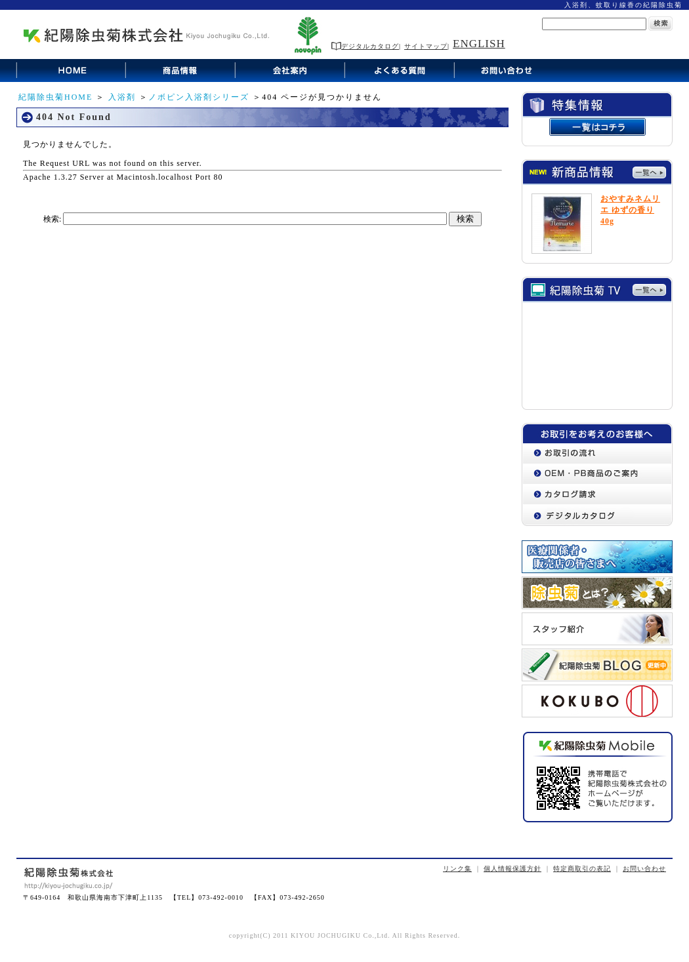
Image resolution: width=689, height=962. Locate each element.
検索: (52, 219)
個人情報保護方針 (512, 868)
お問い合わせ (644, 868)
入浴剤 (122, 97)
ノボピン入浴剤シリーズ (198, 97)
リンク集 (457, 868)
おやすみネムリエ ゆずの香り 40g (630, 210)
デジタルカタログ (365, 46)
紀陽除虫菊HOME (55, 97)
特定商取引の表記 (582, 868)
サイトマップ (426, 46)
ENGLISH (479, 43)
